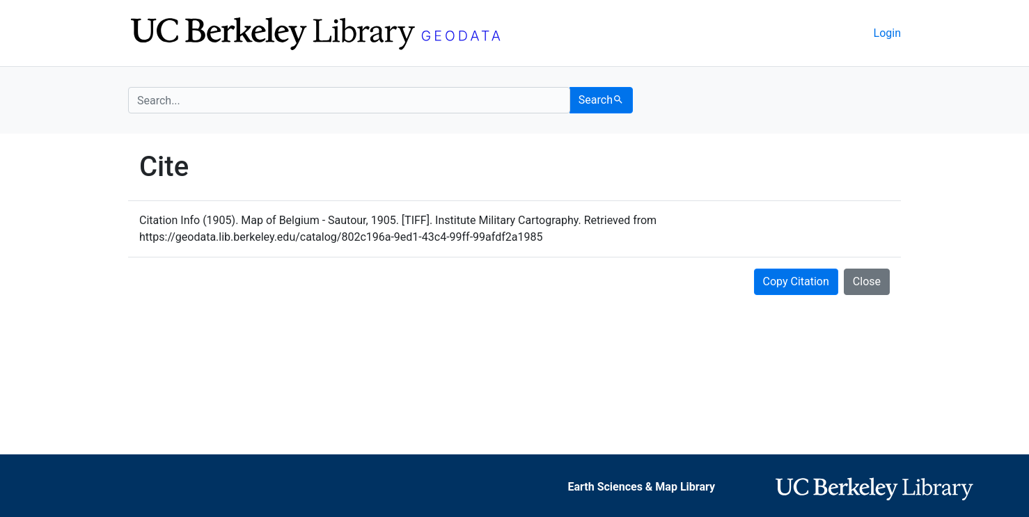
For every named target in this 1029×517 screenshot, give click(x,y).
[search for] (349, 100)
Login (887, 33)
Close (867, 281)
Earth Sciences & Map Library (641, 486)
